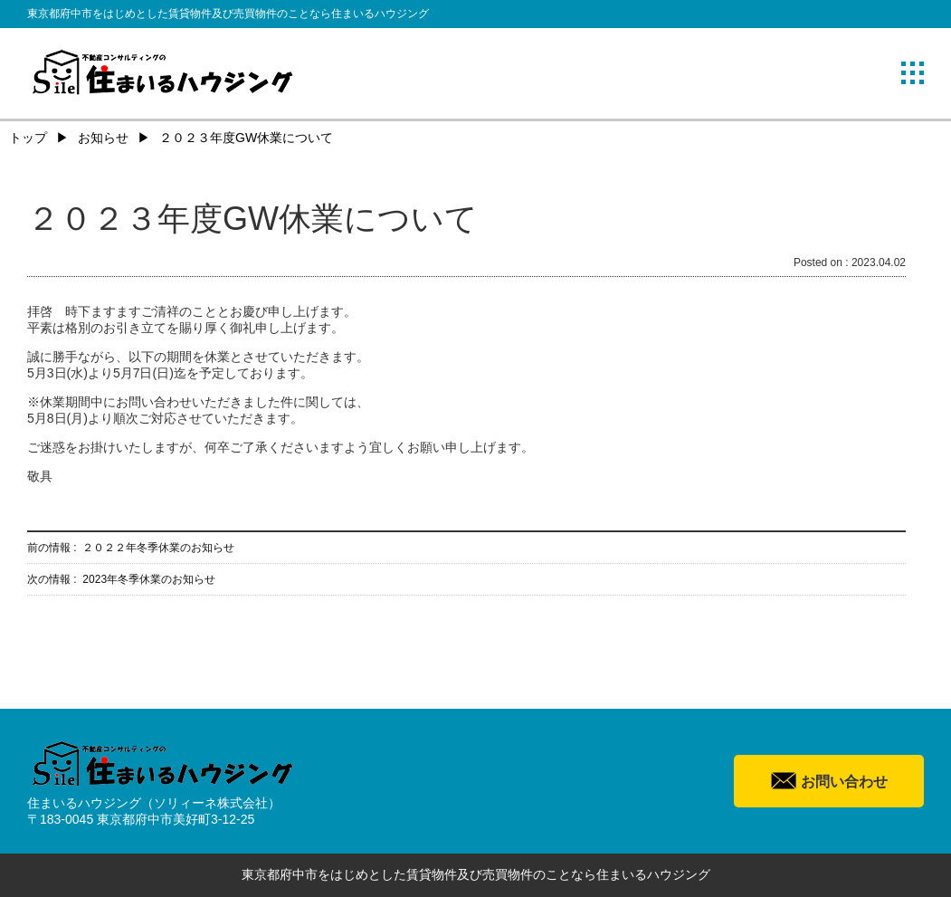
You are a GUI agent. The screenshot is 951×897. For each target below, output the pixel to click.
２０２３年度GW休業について (246, 137)
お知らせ (103, 137)
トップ (28, 137)
